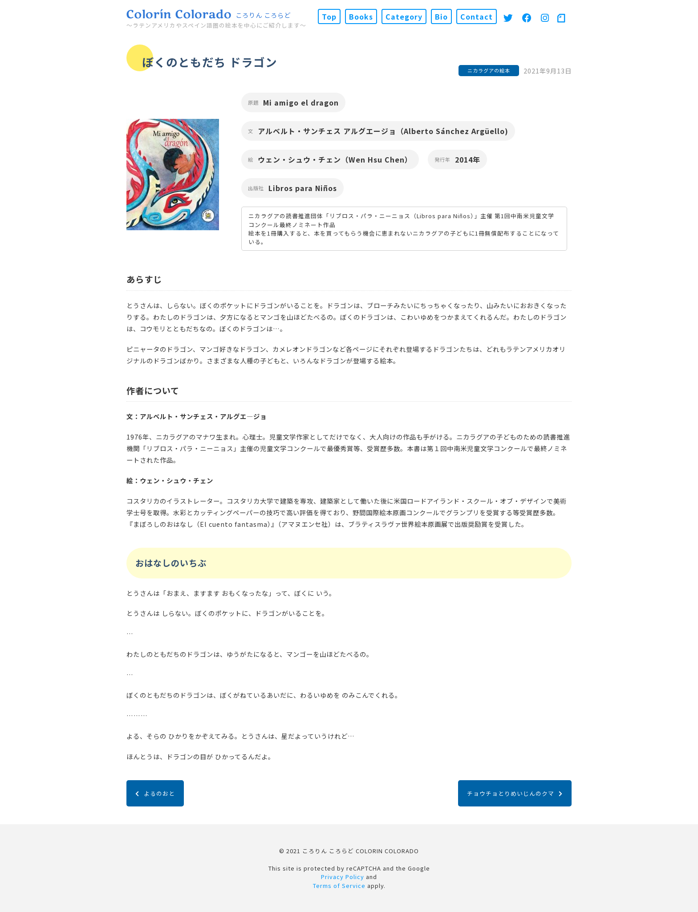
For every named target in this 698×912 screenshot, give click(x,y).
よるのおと (155, 793)
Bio (441, 16)
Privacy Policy (342, 876)
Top (329, 16)
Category (404, 16)
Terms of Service (339, 885)
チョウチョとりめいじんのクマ (515, 793)
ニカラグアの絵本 (488, 70)
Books (361, 16)
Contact (476, 16)
